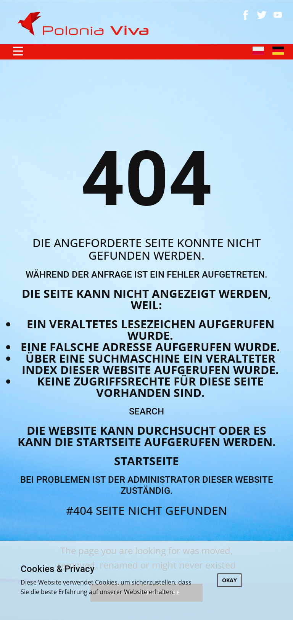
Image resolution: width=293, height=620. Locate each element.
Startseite (146, 461)
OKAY (229, 580)
